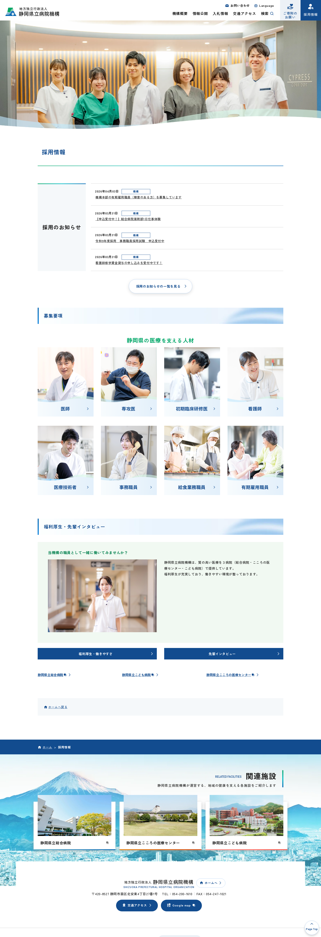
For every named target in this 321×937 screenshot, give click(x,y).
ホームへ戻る (58, 683)
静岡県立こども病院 (139, 651)
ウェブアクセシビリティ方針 (111, 917)
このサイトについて (45, 917)
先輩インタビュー (222, 629)
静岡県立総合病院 (53, 651)
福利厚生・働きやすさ (96, 629)
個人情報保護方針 (75, 917)
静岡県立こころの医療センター (232, 651)
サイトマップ (143, 917)
